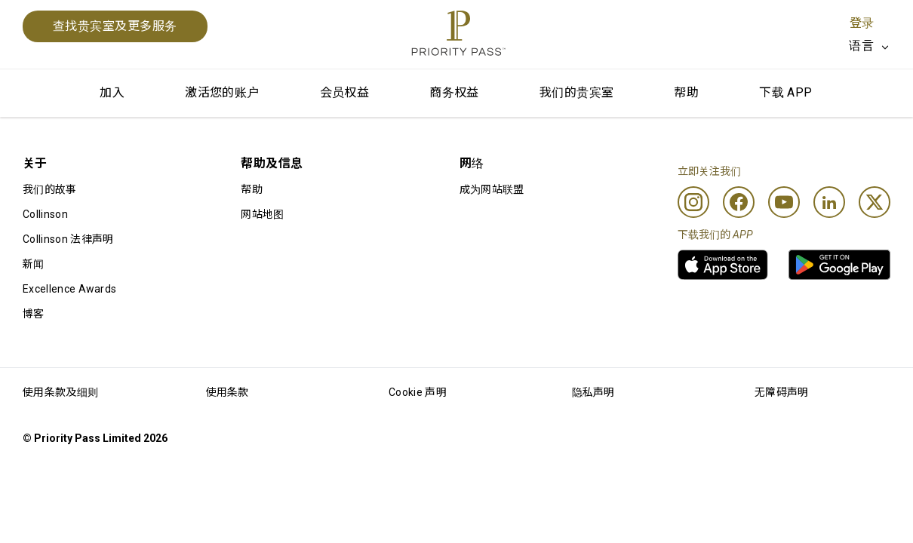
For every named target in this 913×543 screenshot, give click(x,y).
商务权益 (454, 92)
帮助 (686, 92)
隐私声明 (593, 392)
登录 (862, 23)
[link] (723, 265)
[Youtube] (784, 202)
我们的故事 (50, 189)
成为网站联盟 (492, 189)
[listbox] (869, 46)
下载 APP (785, 92)
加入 (112, 92)
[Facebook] (739, 202)
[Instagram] (693, 202)
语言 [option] (861, 45)
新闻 (34, 264)
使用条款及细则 (60, 392)
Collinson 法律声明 (68, 239)
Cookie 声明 (418, 392)
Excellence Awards (69, 289)
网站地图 (262, 214)
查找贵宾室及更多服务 (115, 26)
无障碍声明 (782, 392)
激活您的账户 (222, 92)
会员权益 (345, 92)
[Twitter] (874, 202)
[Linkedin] (829, 202)
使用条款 (227, 392)
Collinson (45, 214)
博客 (34, 314)
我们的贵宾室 (576, 92)
